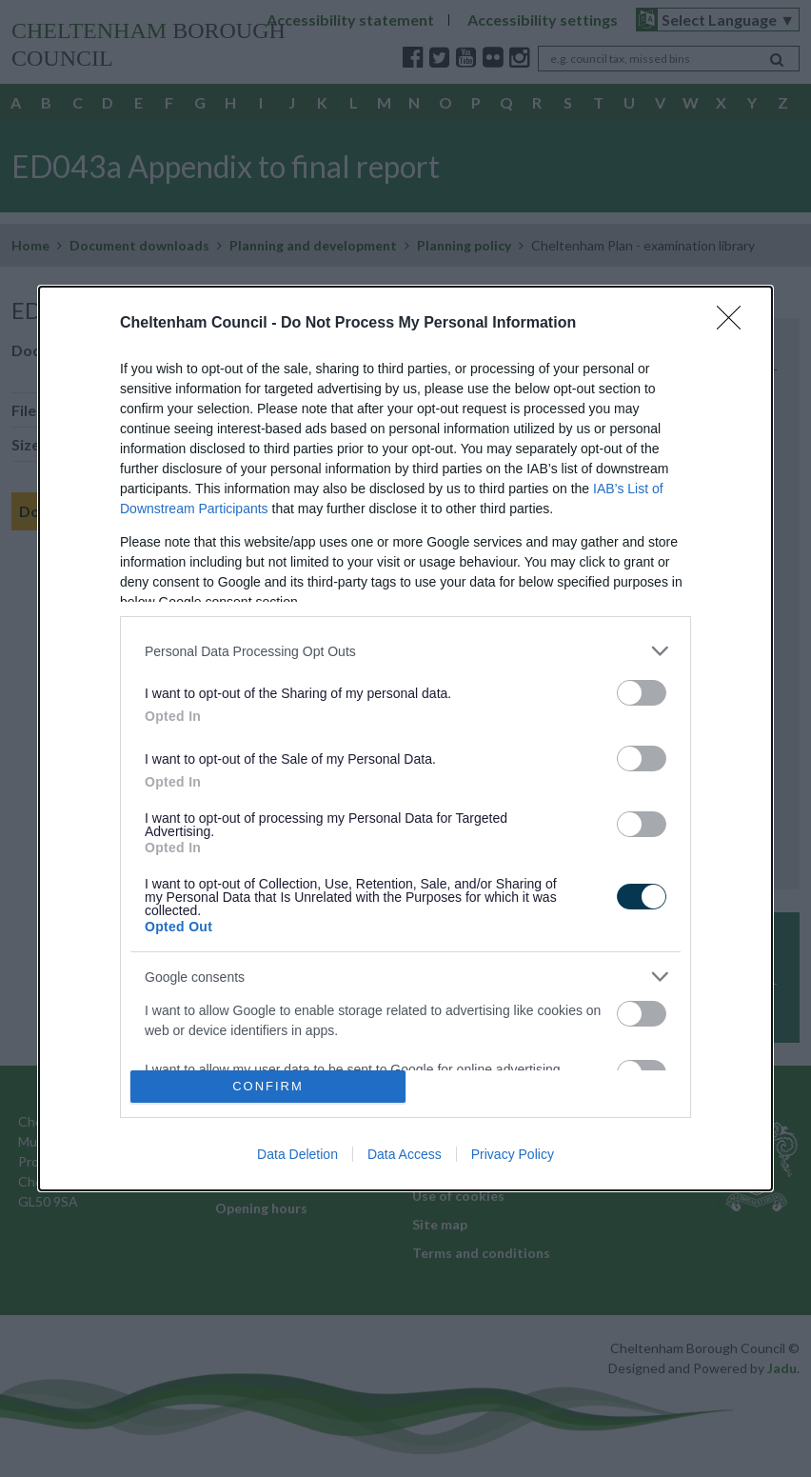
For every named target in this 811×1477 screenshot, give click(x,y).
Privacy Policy (512, 1154)
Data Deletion (297, 1154)
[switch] (641, 693)
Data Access (404, 1154)
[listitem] (405, 651)
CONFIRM (268, 1086)
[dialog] (405, 738)
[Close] (735, 324)
